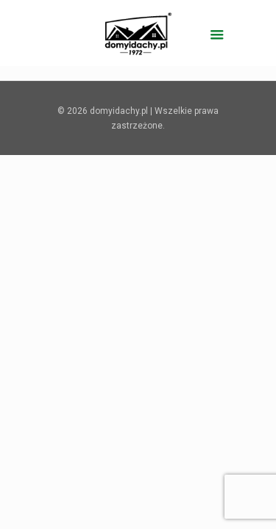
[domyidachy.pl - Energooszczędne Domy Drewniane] (138, 33)
